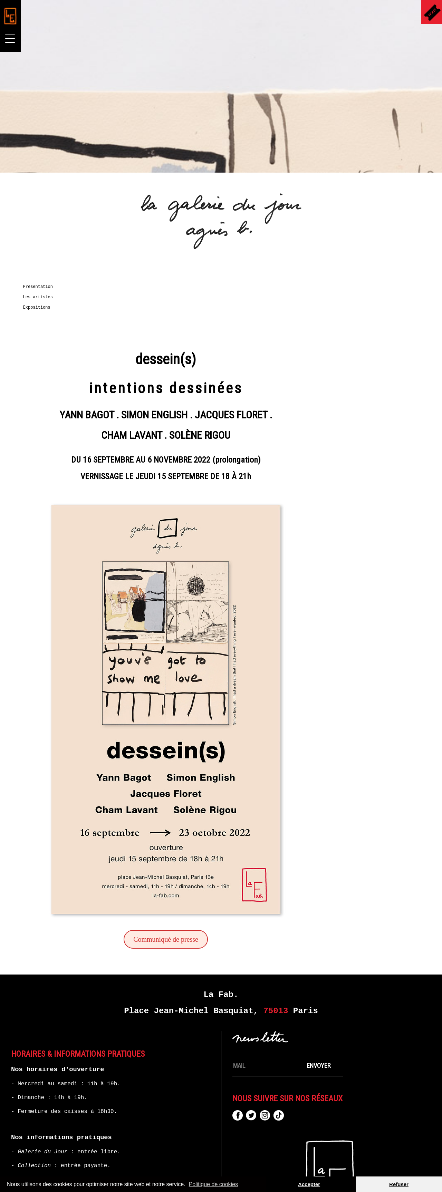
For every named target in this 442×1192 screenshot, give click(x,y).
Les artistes (41, 297)
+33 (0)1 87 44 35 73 (90, 1117)
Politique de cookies (213, 1184)
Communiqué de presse (253, 877)
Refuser (399, 1184)
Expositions (39, 307)
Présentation (41, 286)
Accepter (309, 1184)
